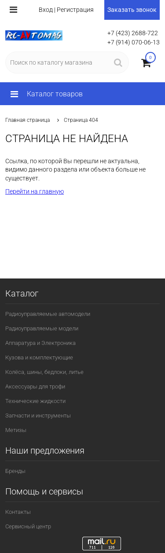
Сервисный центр (28, 526)
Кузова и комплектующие (39, 357)
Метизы (15, 430)
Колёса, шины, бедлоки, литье (44, 372)
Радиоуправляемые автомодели (47, 314)
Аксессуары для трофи (35, 386)
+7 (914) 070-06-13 (133, 42)
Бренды (15, 471)
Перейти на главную (34, 191)
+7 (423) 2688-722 (132, 33)
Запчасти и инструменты (38, 415)
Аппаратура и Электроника (40, 343)
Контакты (18, 512)
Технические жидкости (35, 401)
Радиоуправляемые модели (41, 328)
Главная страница (27, 120)
